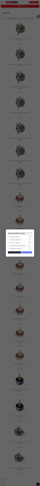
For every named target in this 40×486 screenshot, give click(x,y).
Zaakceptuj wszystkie (26, 252)
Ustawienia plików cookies (16, 233)
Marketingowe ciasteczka (15, 239)
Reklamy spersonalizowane (16, 248)
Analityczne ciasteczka (15, 242)
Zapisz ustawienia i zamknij (14, 252)
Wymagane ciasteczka (15, 236)
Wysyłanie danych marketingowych (17, 245)
